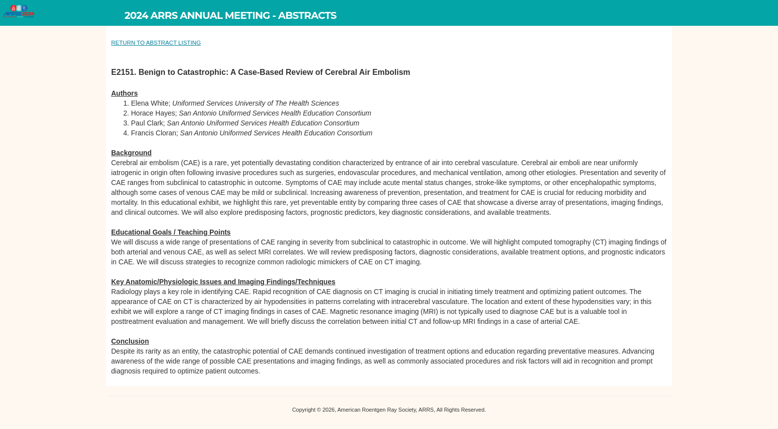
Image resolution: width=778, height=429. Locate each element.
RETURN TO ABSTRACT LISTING (156, 42)
